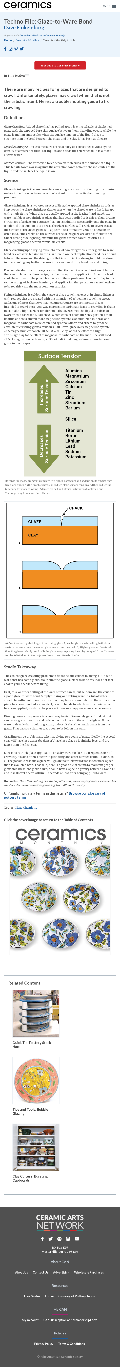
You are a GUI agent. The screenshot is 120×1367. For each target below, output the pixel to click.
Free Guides (32, 1296)
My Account (30, 1320)
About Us (21, 1272)
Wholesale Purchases (89, 1272)
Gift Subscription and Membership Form (70, 1320)
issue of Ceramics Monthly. (42, 35)
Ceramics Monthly (28, 40)
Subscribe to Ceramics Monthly (60, 65)
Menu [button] (109, 6)
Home (8, 40)
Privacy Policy (43, 1344)
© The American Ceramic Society (60, 1356)
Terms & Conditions (71, 1344)
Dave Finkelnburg (24, 27)
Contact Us (40, 1272)
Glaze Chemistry (26, 807)
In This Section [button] (16, 76)
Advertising (61, 1272)
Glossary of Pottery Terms (76, 1296)
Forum (49, 1296)
